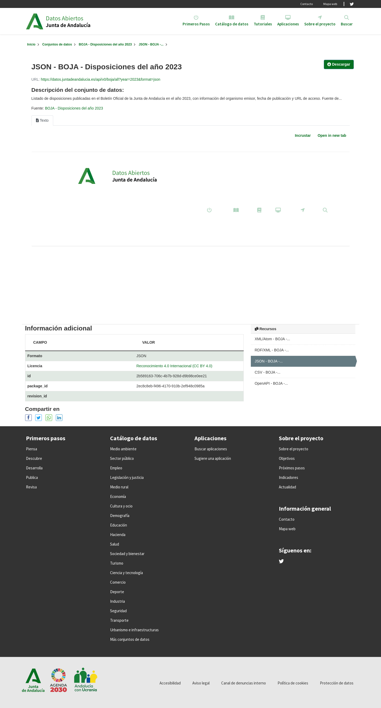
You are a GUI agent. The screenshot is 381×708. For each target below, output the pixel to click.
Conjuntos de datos (57, 44)
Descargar (338, 64)
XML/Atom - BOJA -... (272, 339)
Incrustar (303, 135)
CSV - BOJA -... (267, 372)
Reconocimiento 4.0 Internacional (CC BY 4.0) (174, 366)
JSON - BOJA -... (151, 44)
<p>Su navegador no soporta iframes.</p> (190, 230)
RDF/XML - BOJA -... (272, 350)
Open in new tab (332, 135)
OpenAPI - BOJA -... (271, 383)
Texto (42, 120)
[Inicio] (31, 44)
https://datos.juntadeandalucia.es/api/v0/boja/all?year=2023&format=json (100, 79)
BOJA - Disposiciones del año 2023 (105, 44)
